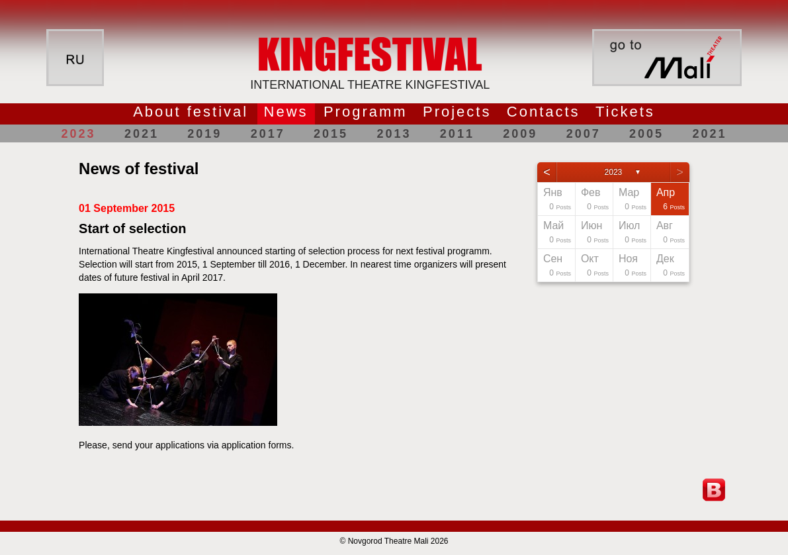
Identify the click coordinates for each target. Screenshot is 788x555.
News (286, 111)
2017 (268, 133)
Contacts (543, 111)
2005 (646, 133)
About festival (190, 111)
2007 (583, 133)
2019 (204, 133)
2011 (457, 133)
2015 (331, 133)
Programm (366, 111)
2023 (79, 133)
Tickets (625, 111)
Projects (457, 111)
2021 (141, 133)
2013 (393, 133)
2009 (520, 133)
